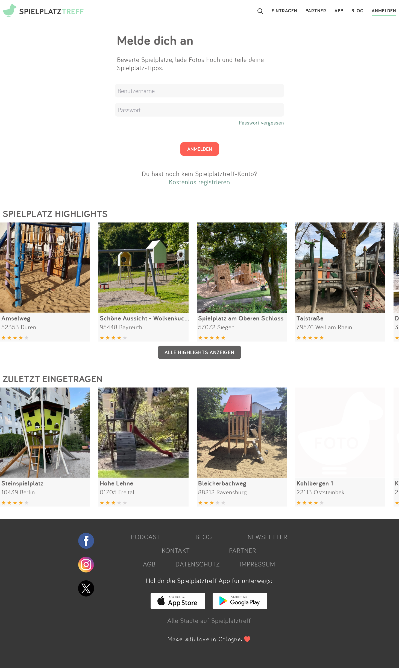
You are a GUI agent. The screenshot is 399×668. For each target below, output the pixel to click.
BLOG (357, 11)
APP (339, 11)
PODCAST (145, 537)
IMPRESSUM (257, 564)
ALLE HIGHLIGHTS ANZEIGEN (199, 352)
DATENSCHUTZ (197, 564)
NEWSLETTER (267, 537)
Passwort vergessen (261, 122)
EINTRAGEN (284, 11)
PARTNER (316, 11)
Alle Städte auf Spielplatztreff (209, 620)
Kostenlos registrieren (199, 182)
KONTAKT (176, 550)
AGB (149, 564)
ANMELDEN (384, 11)
